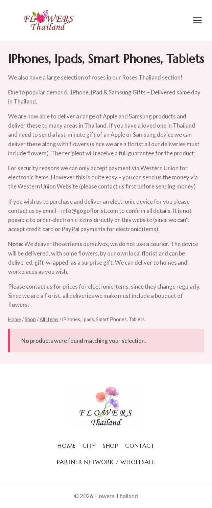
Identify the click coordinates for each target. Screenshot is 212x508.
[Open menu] (197, 20)
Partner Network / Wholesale (106, 462)
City (89, 445)
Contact (140, 445)
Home (66, 445)
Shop (110, 445)
